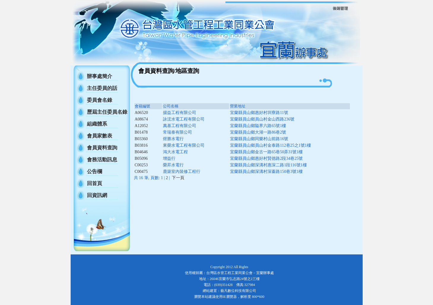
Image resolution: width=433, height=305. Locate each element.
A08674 (141, 119)
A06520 (141, 112)
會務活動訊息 (102, 159)
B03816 (141, 145)
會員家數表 (99, 136)
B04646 (141, 152)
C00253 (141, 165)
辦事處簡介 (99, 76)
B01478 (141, 132)
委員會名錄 (99, 100)
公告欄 (94, 171)
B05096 (141, 158)
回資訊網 (97, 195)
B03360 (141, 139)
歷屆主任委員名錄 (107, 112)
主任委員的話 (102, 88)
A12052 (141, 125)
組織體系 (97, 124)
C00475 (141, 171)
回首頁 (94, 183)
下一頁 (178, 178)
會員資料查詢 (102, 148)
